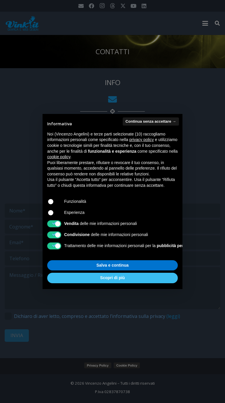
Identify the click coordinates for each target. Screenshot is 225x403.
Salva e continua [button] (112, 265)
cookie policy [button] (58, 156)
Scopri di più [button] (112, 277)
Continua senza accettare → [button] (151, 121)
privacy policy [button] (141, 139)
